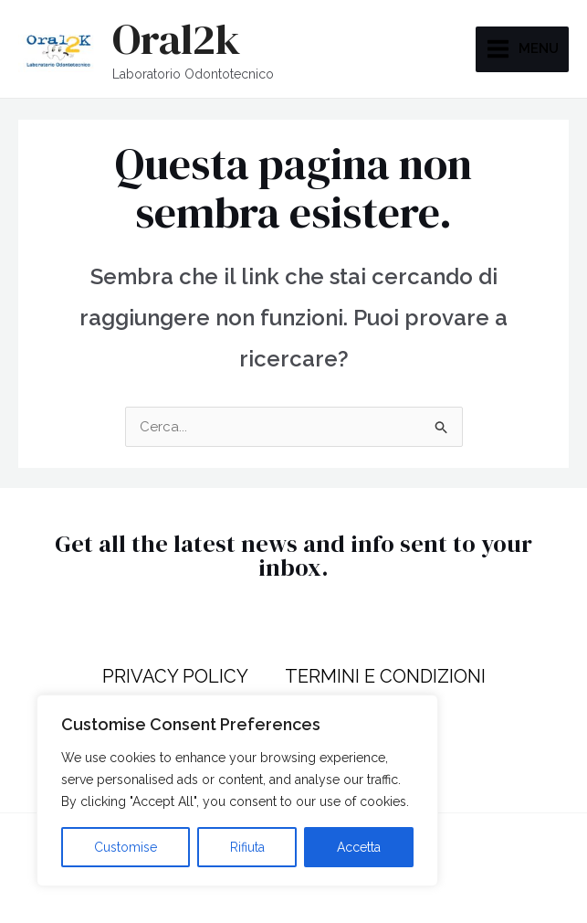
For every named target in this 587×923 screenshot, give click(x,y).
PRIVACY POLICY (175, 676)
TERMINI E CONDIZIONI (385, 676)
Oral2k (176, 39)
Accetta (359, 847)
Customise (125, 847)
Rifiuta (247, 847)
